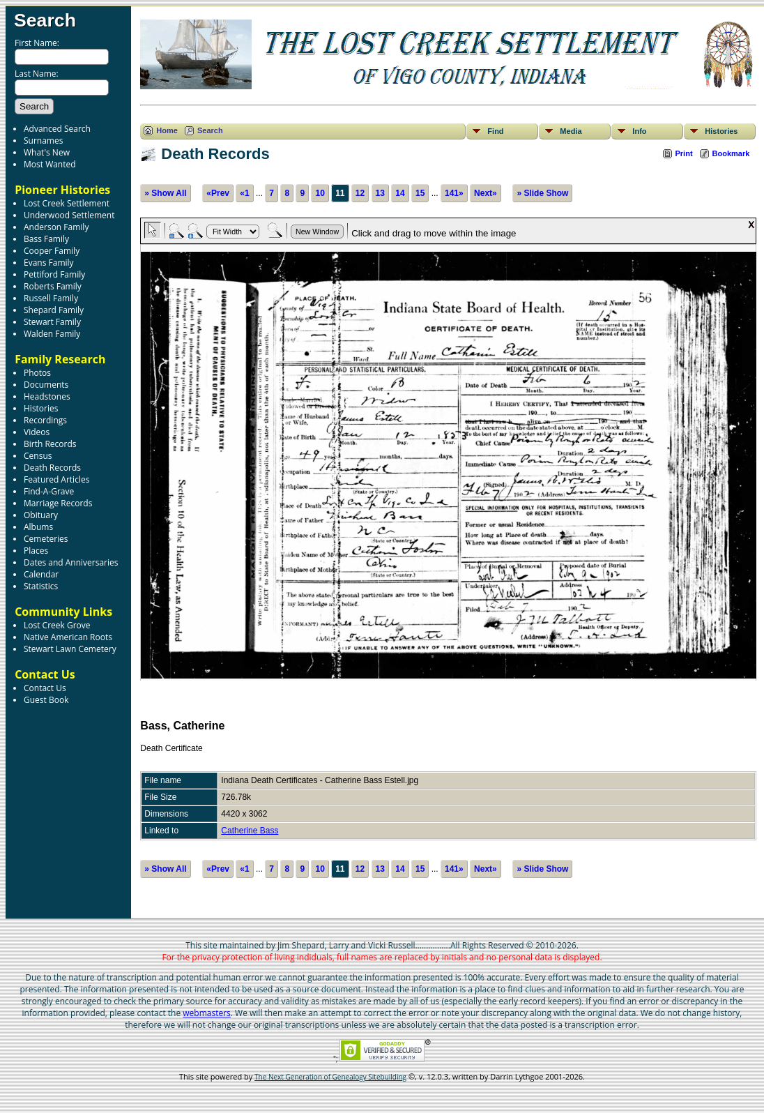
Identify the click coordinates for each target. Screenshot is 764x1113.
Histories (41, 408)
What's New (47, 152)
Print (684, 153)
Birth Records (50, 444)
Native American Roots (68, 637)
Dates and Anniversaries (71, 562)
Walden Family (52, 334)
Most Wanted (50, 164)
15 (420, 193)
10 (319, 193)
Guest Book (46, 700)
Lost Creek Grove (57, 625)
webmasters (207, 1013)
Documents (46, 385)
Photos (37, 373)
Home (167, 130)
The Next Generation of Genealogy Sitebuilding (330, 1077)
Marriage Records (58, 503)
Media (570, 131)
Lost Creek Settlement (66, 203)
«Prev (217, 193)
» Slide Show (542, 193)
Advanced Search (57, 129)
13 (380, 193)
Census (38, 456)
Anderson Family (56, 227)
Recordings (45, 420)
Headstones (47, 396)
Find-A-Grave (49, 491)
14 (399, 193)
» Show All (165, 193)
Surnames (43, 140)
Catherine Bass (249, 830)
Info (639, 131)
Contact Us (45, 688)
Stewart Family (52, 322)
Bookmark (731, 153)
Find (495, 131)
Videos (36, 432)
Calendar (41, 574)
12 (360, 193)
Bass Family (46, 239)
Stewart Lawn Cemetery (70, 649)
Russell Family (51, 298)
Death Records (52, 468)
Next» (485, 193)
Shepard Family (54, 310)
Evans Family (49, 262)
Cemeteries (46, 539)
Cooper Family (51, 251)
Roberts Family (53, 286)
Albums (38, 527)
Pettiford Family (54, 274)
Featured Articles (56, 479)
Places (36, 550)
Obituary (41, 515)
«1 (244, 193)
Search (45, 20)
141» (454, 193)
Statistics (41, 586)
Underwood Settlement (69, 215)
